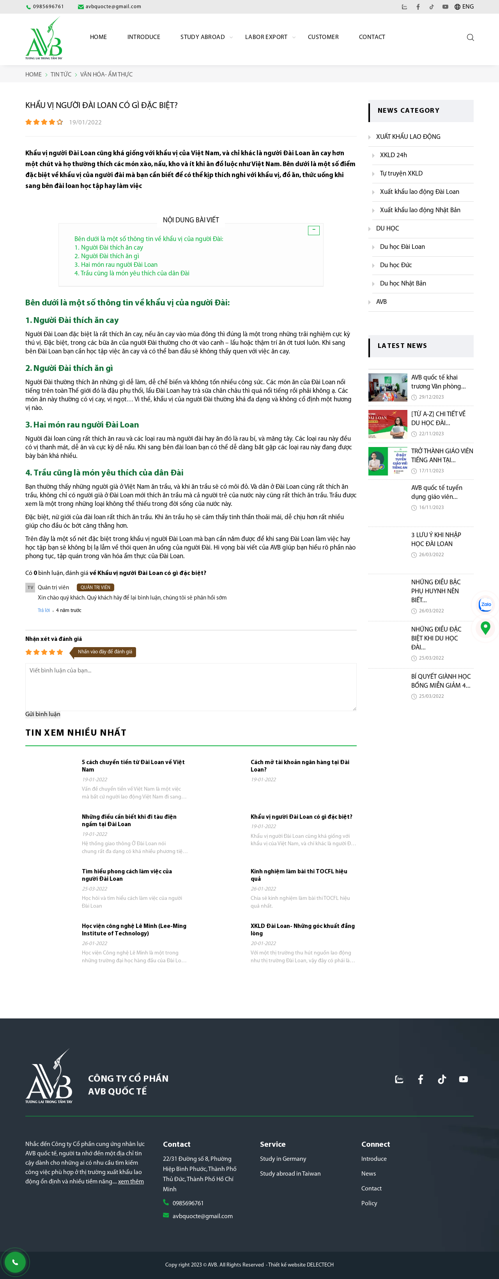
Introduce (144, 37)
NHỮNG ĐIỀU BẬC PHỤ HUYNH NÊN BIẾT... (436, 591)
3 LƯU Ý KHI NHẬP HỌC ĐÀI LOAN (436, 540)
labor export (266, 37)
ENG (468, 7)
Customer (323, 37)
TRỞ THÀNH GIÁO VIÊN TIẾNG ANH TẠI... (442, 456)
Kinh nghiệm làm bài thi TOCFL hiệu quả (299, 876)
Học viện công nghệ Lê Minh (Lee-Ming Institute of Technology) (134, 930)
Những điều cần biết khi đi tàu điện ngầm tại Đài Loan (129, 821)
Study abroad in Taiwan (290, 1174)
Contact (372, 37)
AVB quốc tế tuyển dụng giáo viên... (436, 492)
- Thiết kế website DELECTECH (300, 1265)
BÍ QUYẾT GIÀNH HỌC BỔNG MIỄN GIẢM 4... (441, 681)
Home (98, 37)
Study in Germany (283, 1159)
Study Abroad (202, 37)
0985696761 (188, 1204)
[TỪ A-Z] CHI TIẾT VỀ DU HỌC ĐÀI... (438, 419)
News (368, 1174)
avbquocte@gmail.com (203, 1216)
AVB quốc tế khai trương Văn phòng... (438, 382)
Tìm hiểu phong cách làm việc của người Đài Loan (127, 876)
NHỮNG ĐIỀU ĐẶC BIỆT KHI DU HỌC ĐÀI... (436, 638)
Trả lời (44, 610)
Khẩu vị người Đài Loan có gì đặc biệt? (301, 817)
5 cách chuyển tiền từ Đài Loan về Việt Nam (133, 766)
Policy (369, 1204)
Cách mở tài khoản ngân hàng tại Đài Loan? (300, 766)
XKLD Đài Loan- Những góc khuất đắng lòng (303, 930)
